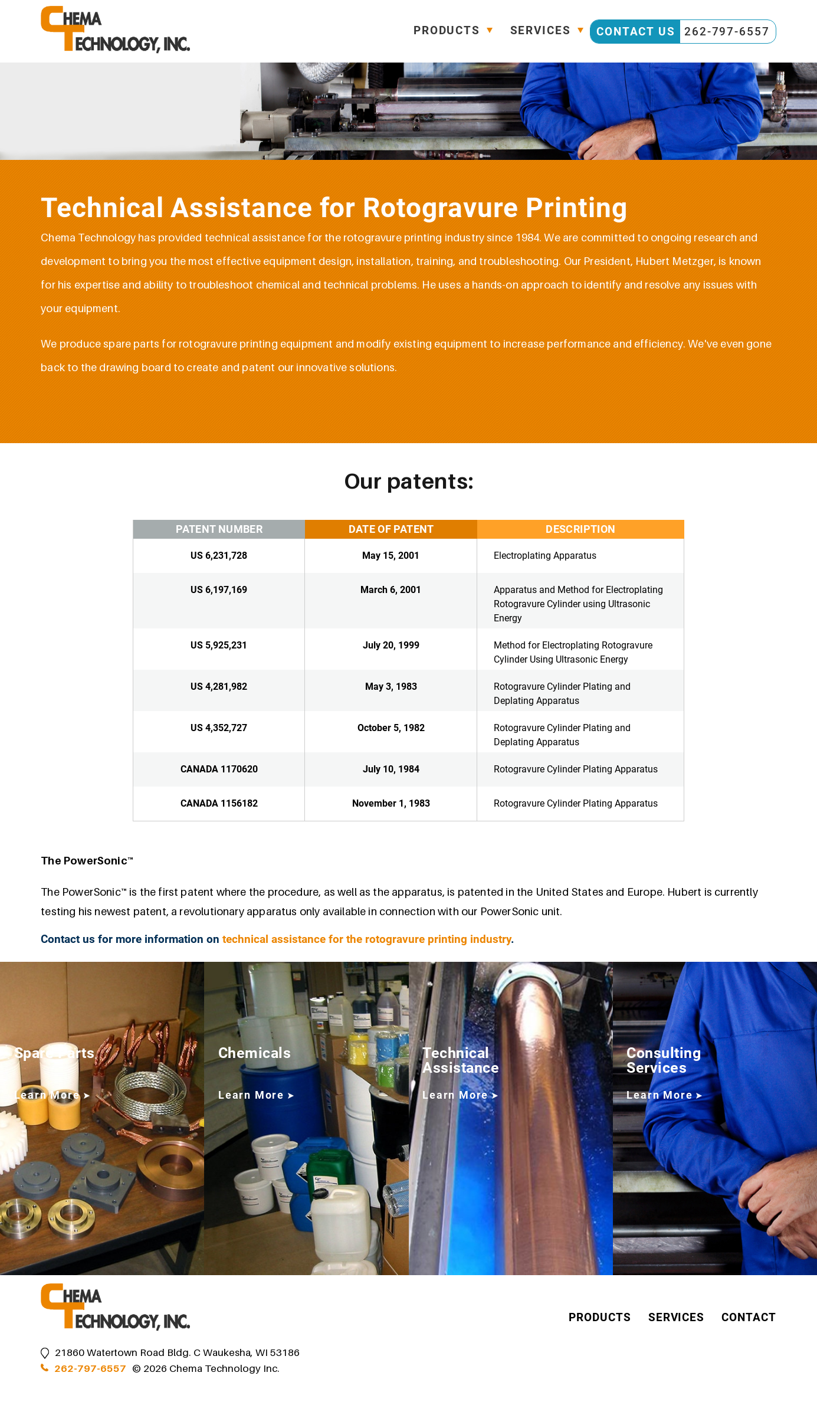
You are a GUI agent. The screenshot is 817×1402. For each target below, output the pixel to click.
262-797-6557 (90, 1368)
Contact (748, 1318)
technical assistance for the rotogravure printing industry (366, 939)
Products (445, 31)
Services (540, 31)
